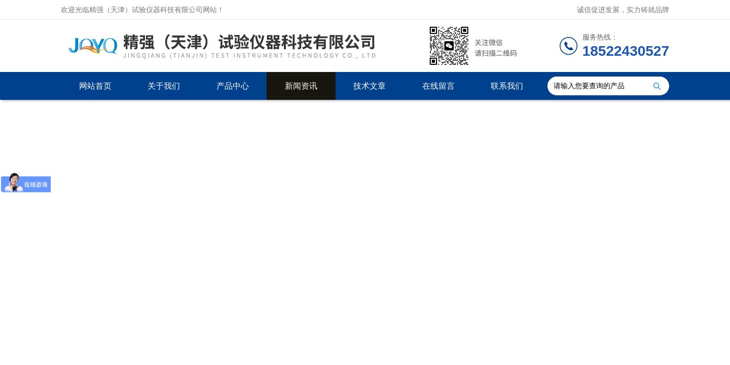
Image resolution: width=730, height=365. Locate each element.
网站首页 (95, 86)
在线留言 (438, 86)
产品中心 (232, 86)
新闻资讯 (301, 86)
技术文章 (369, 86)
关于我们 (164, 86)
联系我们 (507, 86)
